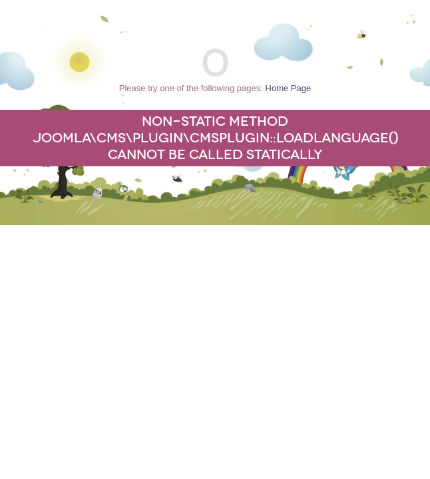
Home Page (289, 88)
